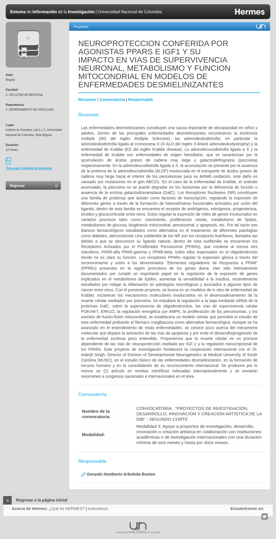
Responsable (140, 99)
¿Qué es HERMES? (67, 508)
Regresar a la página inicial (41, 500)
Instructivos (98, 508)
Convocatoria (112, 99)
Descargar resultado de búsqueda (29, 168)
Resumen (87, 99)
